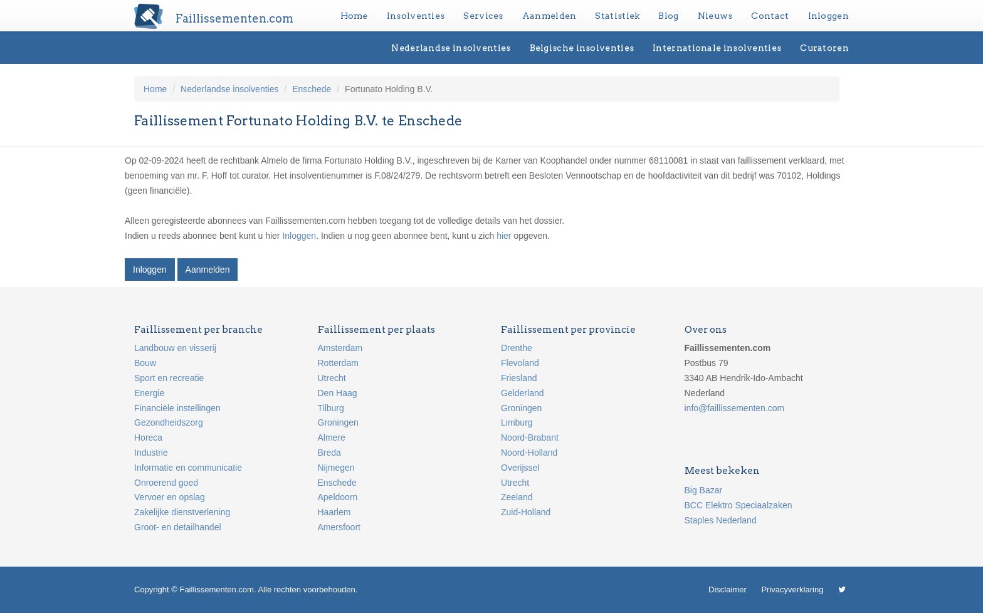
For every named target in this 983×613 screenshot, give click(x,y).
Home (354, 16)
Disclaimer (727, 589)
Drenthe (516, 348)
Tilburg (331, 408)
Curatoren (824, 48)
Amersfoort (339, 527)
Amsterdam (340, 348)
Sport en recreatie (169, 378)
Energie (149, 393)
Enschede (311, 89)
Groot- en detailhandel (177, 527)
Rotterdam (338, 363)
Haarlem (334, 512)
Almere (331, 437)
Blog (668, 16)
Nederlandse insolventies (450, 48)
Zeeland (517, 497)
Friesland (519, 378)
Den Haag (337, 393)
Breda (329, 453)
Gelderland (522, 393)
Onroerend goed (166, 483)
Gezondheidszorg (168, 422)
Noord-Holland (529, 453)
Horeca (148, 437)
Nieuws (715, 16)
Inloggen (828, 16)
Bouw (145, 363)
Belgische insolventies (582, 48)
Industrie (151, 453)
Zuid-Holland (525, 512)
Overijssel (520, 468)
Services (483, 16)
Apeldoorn (338, 497)
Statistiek (617, 16)
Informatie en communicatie (188, 468)
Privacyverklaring (792, 589)
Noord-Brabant (530, 437)
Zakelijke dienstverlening (182, 512)
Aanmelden (549, 16)
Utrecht (332, 378)
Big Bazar (704, 490)
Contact (770, 16)
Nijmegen (336, 468)
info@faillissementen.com (735, 408)
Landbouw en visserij (175, 348)
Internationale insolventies (717, 48)
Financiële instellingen (177, 408)
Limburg (517, 422)
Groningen (338, 422)
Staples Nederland (721, 520)
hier (504, 236)
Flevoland (520, 363)
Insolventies (416, 16)
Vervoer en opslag (169, 497)
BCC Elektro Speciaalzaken (738, 505)
